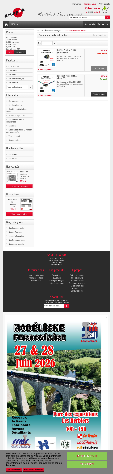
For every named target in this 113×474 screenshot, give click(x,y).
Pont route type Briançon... (12, 202)
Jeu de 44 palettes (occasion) (24, 174)
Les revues (13, 154)
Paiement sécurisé (36, 278)
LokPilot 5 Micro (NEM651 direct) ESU (67, 77)
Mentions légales (15, 105)
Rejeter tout (87, 456)
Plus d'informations (14, 470)
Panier (9, 32)
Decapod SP (13, 82)
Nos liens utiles (14, 148)
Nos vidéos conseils (16, 244)
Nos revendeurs (15, 140)
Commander (19, 52)
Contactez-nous (77, 291)
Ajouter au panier (99, 94)
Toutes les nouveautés (19, 186)
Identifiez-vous (90, 4)
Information (12, 95)
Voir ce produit (46, 70)
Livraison (12, 126)
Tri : (39, 43)
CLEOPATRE (14, 66)
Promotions (103, 24)
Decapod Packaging (16, 78)
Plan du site (36, 281)
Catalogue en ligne (56, 281)
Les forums (13, 158)
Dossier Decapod (15, 232)
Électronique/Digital (53, 31)
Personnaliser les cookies (33, 470)
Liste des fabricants (56, 283)
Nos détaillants (77, 278)
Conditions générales (77, 283)
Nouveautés (90, 24)
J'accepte (87, 464)
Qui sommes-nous (16, 101)
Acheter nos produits (17, 116)
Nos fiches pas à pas (17, 240)
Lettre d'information (16, 236)
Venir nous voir (14, 136)
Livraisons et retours (36, 275)
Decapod (12, 74)
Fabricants (12, 60)
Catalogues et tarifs (16, 228)
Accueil (40, 31)
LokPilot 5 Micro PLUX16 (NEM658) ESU (66, 51)
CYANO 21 (13, 70)
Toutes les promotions (19, 214)
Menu (15, 24)
